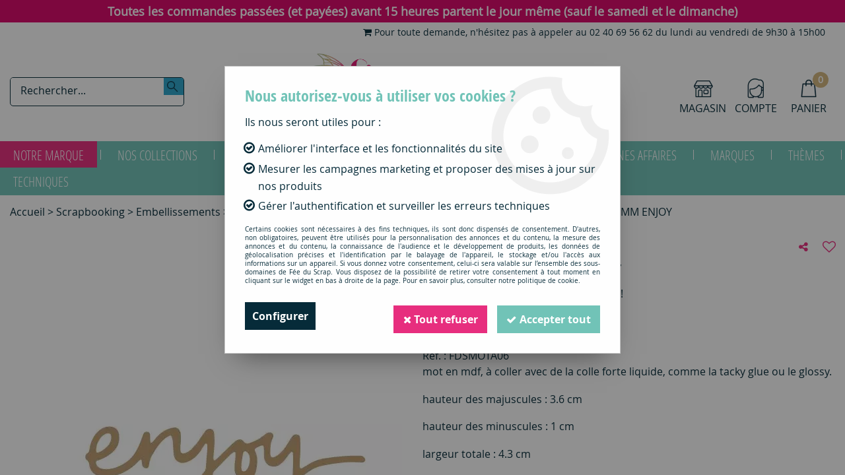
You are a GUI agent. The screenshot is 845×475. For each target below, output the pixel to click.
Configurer (280, 316)
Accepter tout (547, 316)
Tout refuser (436, 316)
